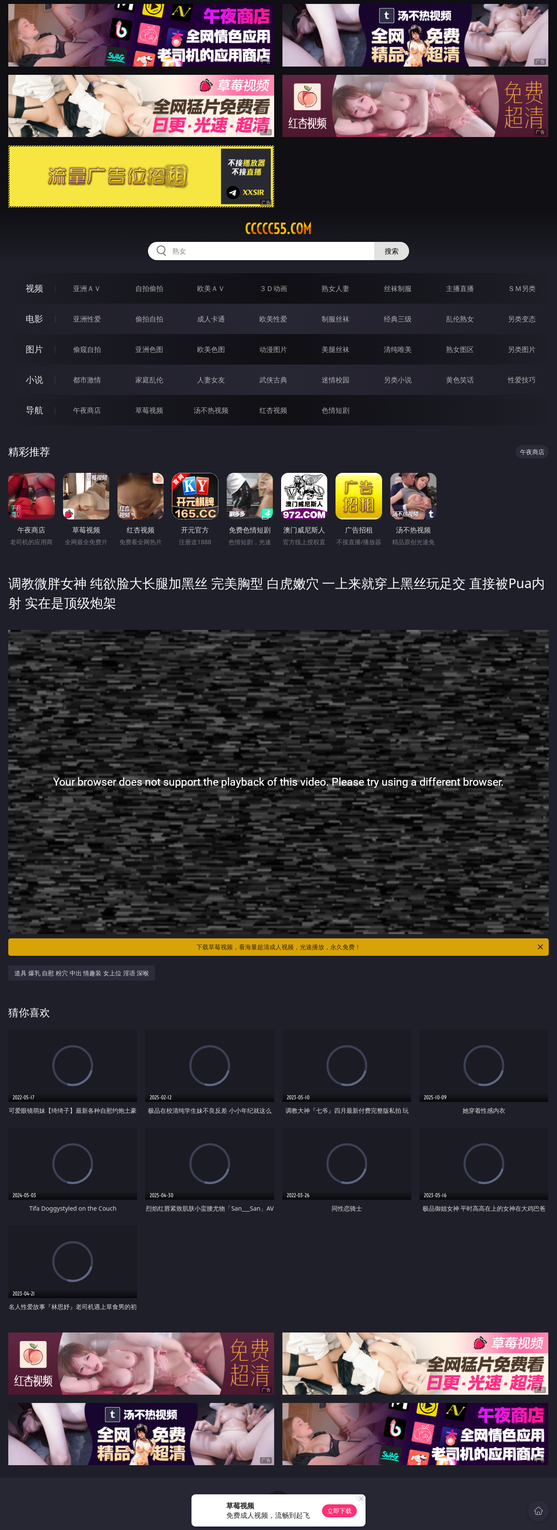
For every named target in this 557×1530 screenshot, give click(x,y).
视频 (34, 288)
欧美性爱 (273, 319)
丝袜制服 (398, 288)
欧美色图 (211, 349)
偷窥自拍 (87, 349)
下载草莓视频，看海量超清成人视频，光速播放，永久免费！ (370, 947)
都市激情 (87, 380)
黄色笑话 (460, 380)
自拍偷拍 (149, 288)
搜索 (392, 251)
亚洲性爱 (87, 319)
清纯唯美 (398, 349)
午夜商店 (87, 410)
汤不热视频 (211, 410)
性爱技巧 (522, 380)
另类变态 (522, 319)
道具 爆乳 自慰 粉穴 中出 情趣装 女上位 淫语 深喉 (81, 973)
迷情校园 (335, 380)
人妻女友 (211, 380)
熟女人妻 (335, 288)
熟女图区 (460, 349)
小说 (34, 379)
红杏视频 (273, 410)
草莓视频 (149, 410)
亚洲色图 (149, 349)
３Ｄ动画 (273, 288)
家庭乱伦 (149, 380)
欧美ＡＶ (211, 288)
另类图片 (522, 349)
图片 (34, 349)
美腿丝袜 (335, 349)
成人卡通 (211, 319)
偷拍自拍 (149, 319)
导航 (34, 410)
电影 (34, 319)
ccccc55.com (278, 229)
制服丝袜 (335, 319)
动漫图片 (273, 349)
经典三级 (398, 319)
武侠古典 (273, 380)
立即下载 (339, 1511)
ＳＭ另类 (522, 288)
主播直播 (460, 288)
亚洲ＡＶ (87, 288)
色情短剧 (335, 410)
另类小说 (398, 380)
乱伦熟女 (460, 319)
